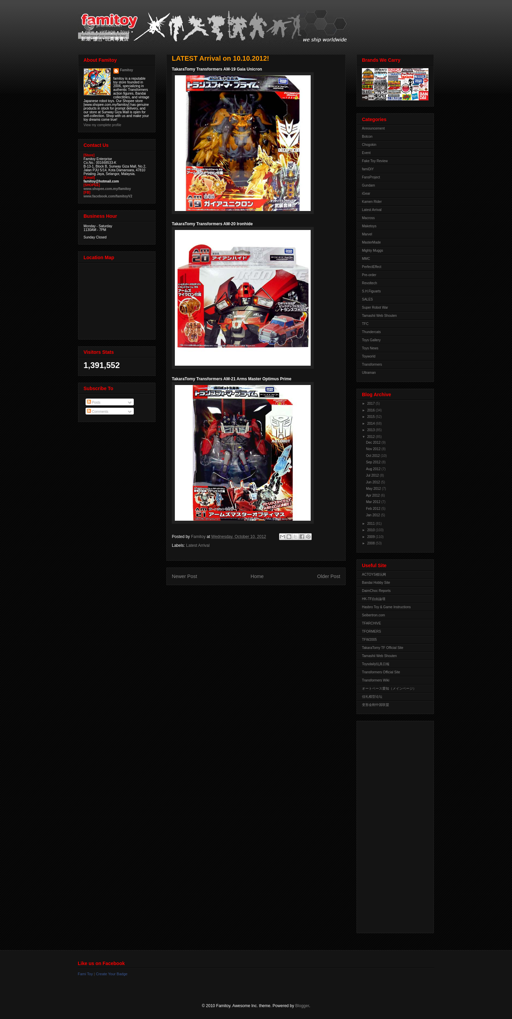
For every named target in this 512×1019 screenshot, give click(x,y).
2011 (371, 523)
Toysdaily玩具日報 (375, 664)
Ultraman (369, 372)
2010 (371, 530)
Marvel (367, 234)
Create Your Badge (111, 974)
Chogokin (369, 145)
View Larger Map (117, 299)
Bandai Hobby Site (376, 582)
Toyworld (368, 356)
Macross (368, 218)
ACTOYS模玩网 (374, 574)
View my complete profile (102, 125)
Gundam (368, 185)
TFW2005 (369, 639)
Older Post (328, 576)
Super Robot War (375, 307)
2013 (371, 430)
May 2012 (374, 489)
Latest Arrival (197, 545)
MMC (366, 259)
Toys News (370, 348)
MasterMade (371, 242)
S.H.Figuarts (371, 291)
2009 (371, 537)
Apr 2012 (373, 495)
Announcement (373, 128)
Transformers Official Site (381, 672)
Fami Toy (85, 974)
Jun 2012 (373, 482)
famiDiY (368, 169)
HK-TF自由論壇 (373, 599)
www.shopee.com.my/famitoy (107, 189)
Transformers (372, 364)
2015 (371, 417)
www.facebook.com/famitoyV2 (108, 196)
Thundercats (371, 332)
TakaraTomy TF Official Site (382, 648)
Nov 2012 (374, 449)
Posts (93, 402)
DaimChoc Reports (376, 591)
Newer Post (184, 576)
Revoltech (369, 283)
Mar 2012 (373, 502)
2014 (371, 423)
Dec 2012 (374, 442)
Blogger (302, 1005)
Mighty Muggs (372, 250)
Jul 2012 (373, 475)
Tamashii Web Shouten (379, 316)
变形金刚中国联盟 (375, 705)
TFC (365, 324)
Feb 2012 (373, 509)
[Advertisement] (389, 825)
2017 (371, 403)
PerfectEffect (371, 267)
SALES (367, 299)
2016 (371, 410)
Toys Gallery (371, 340)
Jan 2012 (373, 515)
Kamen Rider (372, 202)
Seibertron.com (373, 615)
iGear (366, 193)
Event (366, 153)
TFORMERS (371, 631)
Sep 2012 (374, 462)
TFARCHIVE (371, 623)
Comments (97, 412)
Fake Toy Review (375, 161)
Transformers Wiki (375, 680)
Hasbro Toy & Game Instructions (386, 607)
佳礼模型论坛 (372, 696)
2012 (371, 437)
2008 (371, 543)
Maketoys (369, 226)
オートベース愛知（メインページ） (389, 688)
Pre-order (369, 275)
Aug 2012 (374, 469)
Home (257, 576)
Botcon (367, 136)
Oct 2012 (373, 456)
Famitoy (126, 70)
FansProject (371, 177)
